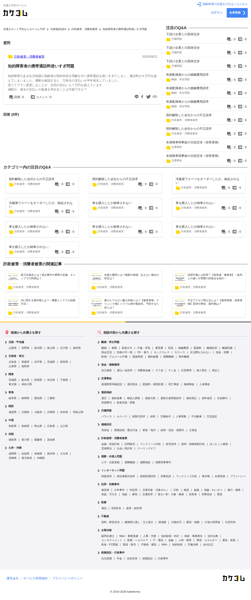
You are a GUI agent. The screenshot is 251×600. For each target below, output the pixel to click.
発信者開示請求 (126, 476)
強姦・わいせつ (213, 489)
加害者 (193, 494)
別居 (170, 347)
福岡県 (13, 453)
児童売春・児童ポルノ (155, 489)
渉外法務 (213, 536)
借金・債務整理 (110, 364)
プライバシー (238, 476)
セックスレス (162, 352)
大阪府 (38, 412)
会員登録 (237, 12)
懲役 (219, 494)
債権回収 (106, 424)
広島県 (51, 426)
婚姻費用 (183, 347)
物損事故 (189, 384)
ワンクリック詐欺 (150, 444)
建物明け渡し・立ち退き (139, 522)
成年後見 (207, 398)
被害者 (105, 489)
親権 (114, 347)
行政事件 (163, 558)
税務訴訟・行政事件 (113, 552)
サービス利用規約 (35, 578)
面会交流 (106, 352)
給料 (152, 416)
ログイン (216, 12)
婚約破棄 (153, 356)
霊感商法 (106, 448)
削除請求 (106, 476)
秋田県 (64, 361)
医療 (103, 502)
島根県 (25, 426)
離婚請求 (212, 347)
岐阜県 (13, 398)
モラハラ (180, 352)
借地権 (162, 522)
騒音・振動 (193, 522)
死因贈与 (106, 402)
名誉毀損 (220, 476)
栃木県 (25, 379)
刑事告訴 (166, 476)
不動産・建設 (149, 544)
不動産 (105, 516)
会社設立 (208, 544)
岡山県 (38, 426)
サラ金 (159, 370)
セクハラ (122, 416)
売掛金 (105, 430)
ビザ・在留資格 (110, 462)
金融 (170, 540)
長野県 (25, 347)
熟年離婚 (184, 356)
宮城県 (51, 361)
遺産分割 (150, 398)
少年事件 (119, 489)
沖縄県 (41, 458)
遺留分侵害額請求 (170, 398)
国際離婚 (168, 356)
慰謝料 (197, 347)
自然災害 (132, 558)
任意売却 (230, 522)
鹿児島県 (26, 458)
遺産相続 (106, 392)
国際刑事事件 (163, 462)
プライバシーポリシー (67, 578)
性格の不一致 (124, 352)
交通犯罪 (147, 494)
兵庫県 (51, 412)
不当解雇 (196, 416)
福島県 (25, 366)
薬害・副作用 (134, 508)
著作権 (206, 476)
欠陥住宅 (176, 522)
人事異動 (181, 416)
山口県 (64, 426)
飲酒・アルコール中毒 (114, 356)
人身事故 (204, 384)
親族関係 (137, 356)
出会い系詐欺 (124, 448)
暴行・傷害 (234, 489)
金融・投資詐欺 (110, 444)
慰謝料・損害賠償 (153, 384)
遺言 (104, 398)
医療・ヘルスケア (137, 540)
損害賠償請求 (148, 476)
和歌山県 (78, 412)
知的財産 (177, 544)
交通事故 (106, 378)
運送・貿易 (228, 540)
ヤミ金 (172, 370)
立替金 (193, 430)
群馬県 (38, 379)
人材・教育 (185, 540)
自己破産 (106, 370)
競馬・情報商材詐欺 (193, 444)
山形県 (13, 366)
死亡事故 (173, 384)
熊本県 (51, 453)
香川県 (25, 439)
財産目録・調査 (126, 402)
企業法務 (106, 530)
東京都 (13, 384)
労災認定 (212, 416)
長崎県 (38, 453)
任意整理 (186, 370)
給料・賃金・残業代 (172, 430)
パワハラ (106, 416)
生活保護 (106, 558)
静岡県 (25, 398)
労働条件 (165, 416)
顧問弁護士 (107, 536)
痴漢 (186, 489)
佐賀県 (25, 453)
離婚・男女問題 (110, 342)
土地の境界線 (212, 522)
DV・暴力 (143, 352)
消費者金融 (143, 370)
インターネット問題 (113, 470)
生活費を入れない (200, 352)
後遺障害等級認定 (111, 384)
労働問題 (106, 410)
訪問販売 (130, 444)
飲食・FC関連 (109, 544)
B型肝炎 (116, 508)
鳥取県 (13, 426)
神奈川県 (26, 384)
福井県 (77, 347)
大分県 (64, 453)
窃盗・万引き (109, 494)
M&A (164, 544)
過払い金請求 (124, 370)
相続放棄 (117, 398)
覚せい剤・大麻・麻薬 (171, 494)
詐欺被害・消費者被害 (114, 438)
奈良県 (64, 412)
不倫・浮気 (143, 347)
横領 (134, 494)
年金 (119, 558)
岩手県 (38, 361)
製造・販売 (129, 544)
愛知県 (38, 398)
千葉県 (64, 379)
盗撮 (196, 489)
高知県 (51, 439)
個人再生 (202, 370)
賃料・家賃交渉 (110, 522)
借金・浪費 (222, 352)
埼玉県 (51, 379)
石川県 (64, 347)
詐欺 (176, 489)
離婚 (104, 347)
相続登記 (191, 398)
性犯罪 (133, 489)
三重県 (51, 398)
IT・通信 (158, 540)
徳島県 (13, 439)
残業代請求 (138, 416)
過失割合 (132, 384)
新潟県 (38, 347)
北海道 (13, 361)
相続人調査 (133, 398)
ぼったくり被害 (219, 444)
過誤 (104, 508)
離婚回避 (227, 347)
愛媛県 (38, 439)
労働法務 (193, 544)
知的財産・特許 (170, 536)
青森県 (25, 361)
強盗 (124, 494)
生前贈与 (222, 398)
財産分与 (127, 347)
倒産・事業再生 (193, 536)
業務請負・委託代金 (126, 430)
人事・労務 (149, 536)
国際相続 (145, 462)
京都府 (25, 412)
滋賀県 (13, 412)
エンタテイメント (111, 540)
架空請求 (171, 444)
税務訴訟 (147, 558)
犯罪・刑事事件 (110, 484)
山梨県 (13, 347)
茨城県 (13, 379)
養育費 (159, 347)
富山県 (51, 347)
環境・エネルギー (207, 540)
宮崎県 (13, 458)
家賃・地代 (149, 430)
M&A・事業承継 (128, 536)
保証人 (216, 370)
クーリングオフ (146, 448)
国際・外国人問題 (111, 456)
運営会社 (13, 578)
